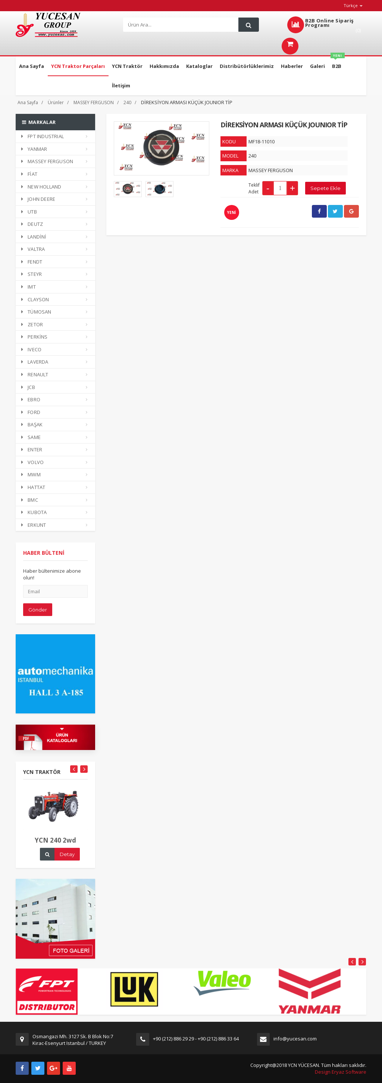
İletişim (121, 85)
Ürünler (56, 102)
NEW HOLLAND (41, 186)
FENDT (31, 261)
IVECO (31, 349)
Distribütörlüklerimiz (247, 66)
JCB (28, 387)
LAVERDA (34, 361)
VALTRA (33, 249)
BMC (29, 500)
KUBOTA (34, 512)
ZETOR (32, 324)
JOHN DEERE (38, 199)
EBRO (30, 399)
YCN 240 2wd (55, 847)
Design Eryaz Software (340, 1071)
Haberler (292, 66)
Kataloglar (199, 66)
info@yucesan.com (295, 1038)
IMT (28, 286)
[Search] (182, 25)
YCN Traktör (127, 66)
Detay (67, 861)
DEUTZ (32, 224)
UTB (29, 211)
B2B (338, 62)
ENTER (31, 449)
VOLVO (32, 462)
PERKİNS (34, 336)
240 (127, 102)
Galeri (317, 66)
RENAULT (34, 374)
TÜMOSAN (36, 311)
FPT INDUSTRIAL (42, 136)
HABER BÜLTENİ (44, 559)
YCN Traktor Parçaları (78, 66)
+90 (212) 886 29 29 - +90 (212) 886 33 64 (196, 1038)
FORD (30, 412)
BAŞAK (32, 424)
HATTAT (33, 487)
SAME (31, 437)
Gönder (37, 616)
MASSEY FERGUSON (93, 102)
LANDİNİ (34, 236)
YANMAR (34, 149)
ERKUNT (33, 525)
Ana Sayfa (31, 66)
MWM (31, 474)
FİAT (29, 174)
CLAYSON (35, 299)
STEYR (31, 274)
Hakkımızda (164, 66)
